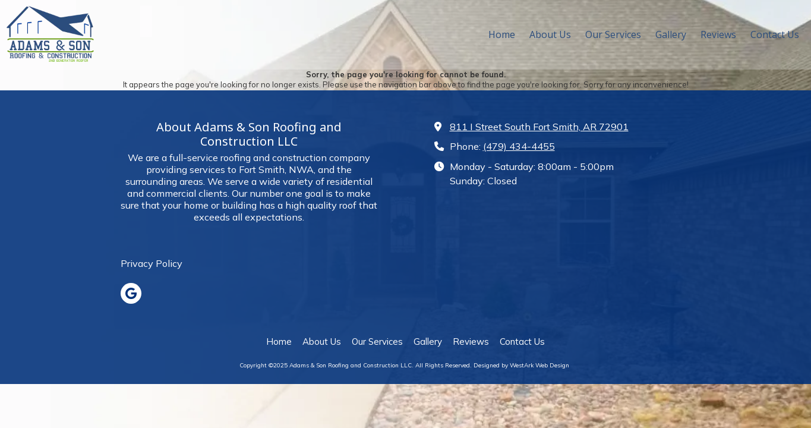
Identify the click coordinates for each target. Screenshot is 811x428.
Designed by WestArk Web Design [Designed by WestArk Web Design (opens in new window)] (521, 365)
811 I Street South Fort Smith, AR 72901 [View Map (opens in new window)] (539, 127)
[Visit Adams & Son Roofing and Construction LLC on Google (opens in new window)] (131, 293)
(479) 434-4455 (519, 146)
